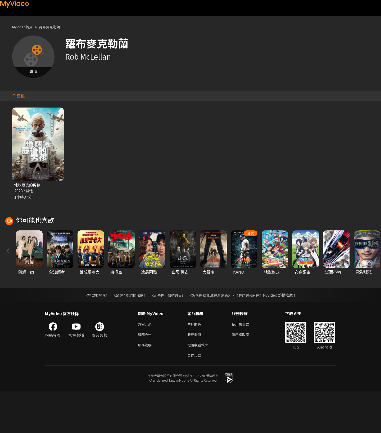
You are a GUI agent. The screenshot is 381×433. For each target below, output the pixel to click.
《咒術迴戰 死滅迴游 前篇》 (212, 333)
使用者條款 (245, 363)
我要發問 (195, 374)
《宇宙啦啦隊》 (91, 333)
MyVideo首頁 (24, 27)
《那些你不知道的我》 (167, 333)
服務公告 (146, 374)
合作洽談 (195, 396)
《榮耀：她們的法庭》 (126, 333)
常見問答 (195, 363)
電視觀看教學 (199, 385)
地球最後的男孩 (28, 185)
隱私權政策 (245, 374)
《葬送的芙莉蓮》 (254, 333)
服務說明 (146, 385)
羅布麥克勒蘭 (55, 27)
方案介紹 (146, 363)
